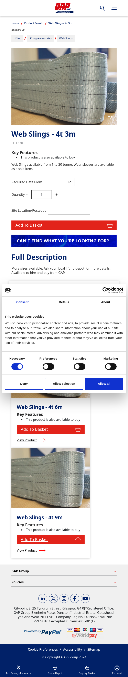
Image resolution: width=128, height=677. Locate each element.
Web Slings (66, 38)
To (69, 182)
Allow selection (64, 383)
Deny (24, 383)
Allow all (104, 383)
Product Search (33, 23)
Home (15, 23)
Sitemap (93, 649)
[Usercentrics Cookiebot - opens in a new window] (105, 290)
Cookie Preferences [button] (43, 649)
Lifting (17, 38)
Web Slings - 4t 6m (40, 407)
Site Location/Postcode (28, 210)
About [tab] (105, 302)
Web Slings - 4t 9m (40, 517)
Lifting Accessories (40, 38)
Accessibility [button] (72, 649)
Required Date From (26, 182)
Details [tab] (64, 302)
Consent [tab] (22, 302)
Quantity (18, 194)
